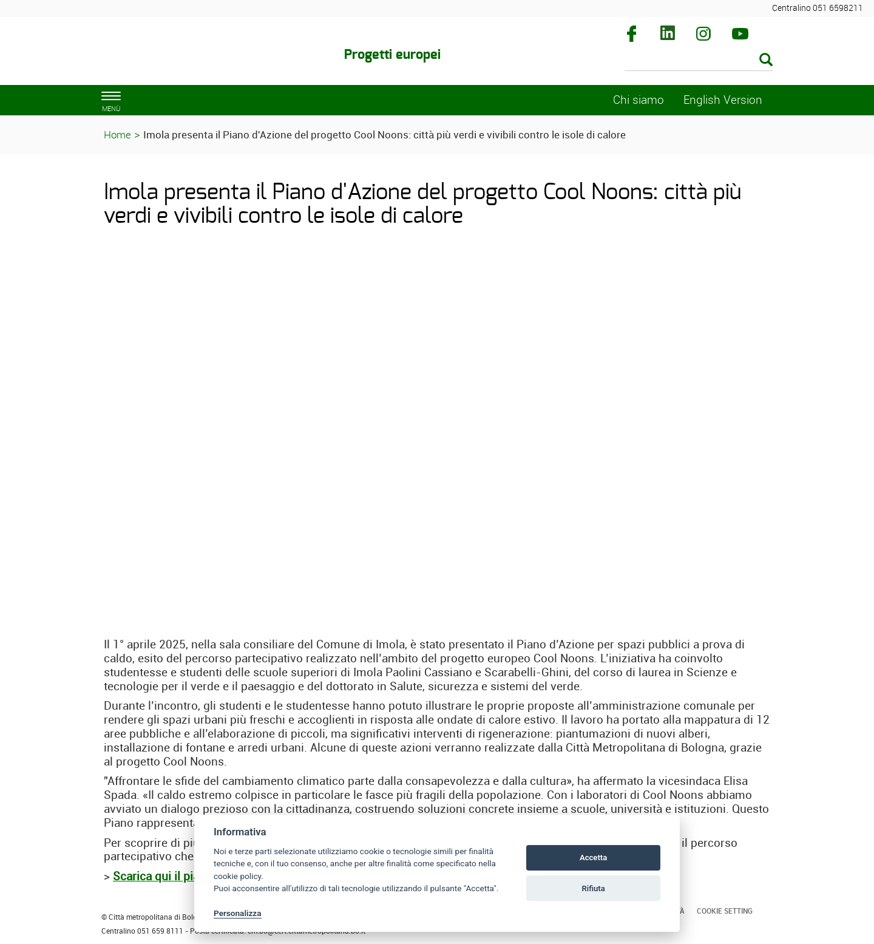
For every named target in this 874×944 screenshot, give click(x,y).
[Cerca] (699, 60)
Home (117, 134)
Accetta (593, 857)
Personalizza (238, 913)
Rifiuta (593, 888)
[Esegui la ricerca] (766, 60)
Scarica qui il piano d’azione (186, 876)
